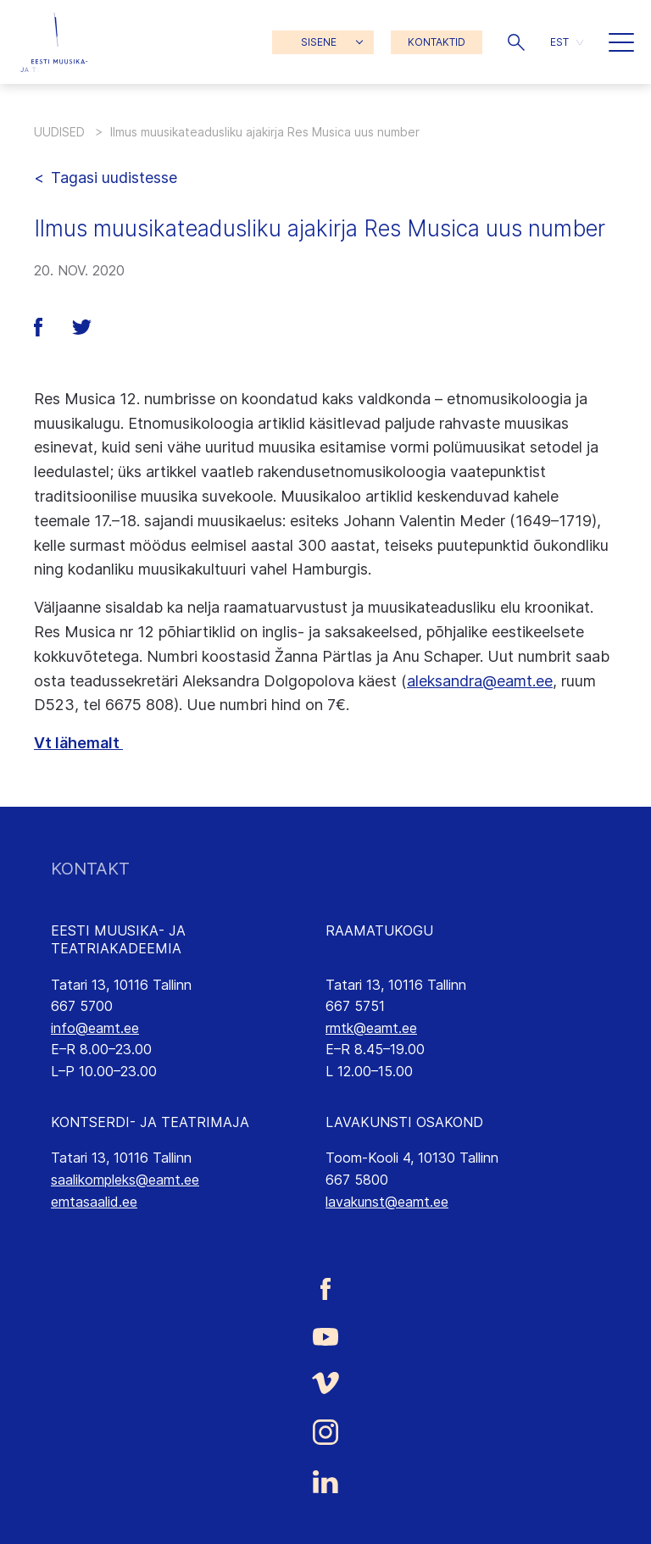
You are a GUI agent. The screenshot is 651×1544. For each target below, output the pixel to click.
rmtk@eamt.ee (371, 1027)
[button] (516, 42)
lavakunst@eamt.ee (387, 1201)
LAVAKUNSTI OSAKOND (404, 1122)
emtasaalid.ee (94, 1201)
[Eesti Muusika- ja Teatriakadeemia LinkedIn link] (325, 1482)
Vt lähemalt (78, 743)
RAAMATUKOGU (379, 930)
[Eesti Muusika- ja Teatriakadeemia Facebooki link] (325, 1288)
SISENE (319, 42)
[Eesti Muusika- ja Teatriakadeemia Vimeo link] (325, 1382)
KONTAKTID (436, 42)
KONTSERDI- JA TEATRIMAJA (150, 1122)
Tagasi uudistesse (114, 177)
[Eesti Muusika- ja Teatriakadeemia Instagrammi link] (325, 1432)
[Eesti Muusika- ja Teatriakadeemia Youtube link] (325, 1335)
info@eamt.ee (95, 1027)
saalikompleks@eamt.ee (125, 1179)
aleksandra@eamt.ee (480, 681)
